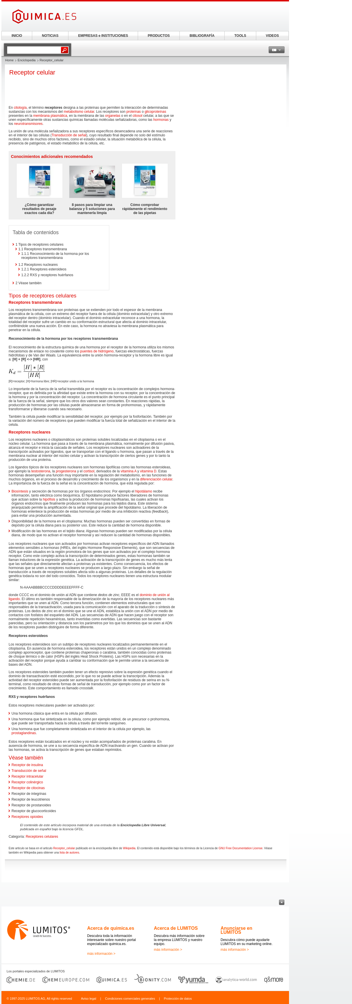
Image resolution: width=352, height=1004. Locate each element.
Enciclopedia (26, 60)
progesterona (66, 471)
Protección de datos (178, 998)
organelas (112, 116)
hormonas (161, 120)
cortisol (88, 471)
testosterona (40, 471)
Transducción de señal (68, 135)
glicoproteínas (155, 112)
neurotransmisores (28, 124)
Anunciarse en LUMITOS (236, 930)
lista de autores (69, 852)
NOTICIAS (50, 36)
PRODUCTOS (159, 36)
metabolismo (73, 112)
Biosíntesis (20, 491)
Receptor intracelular (27, 776)
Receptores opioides (27, 817)
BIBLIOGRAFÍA (202, 36)
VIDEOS (272, 36)
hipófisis (49, 499)
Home (9, 60)
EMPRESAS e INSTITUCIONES (103, 36)
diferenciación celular (156, 479)
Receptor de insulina (27, 765)
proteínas (134, 112)
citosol (137, 116)
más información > (101, 954)
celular (89, 112)
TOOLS (240, 36)
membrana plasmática (50, 116)
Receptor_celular (64, 848)
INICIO (17, 36)
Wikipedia (129, 848)
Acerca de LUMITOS (176, 928)
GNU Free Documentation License (241, 848)
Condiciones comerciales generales (130, 998)
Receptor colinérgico (27, 782)
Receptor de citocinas (28, 788)
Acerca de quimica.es (110, 928)
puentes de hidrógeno (97, 351)
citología (20, 108)
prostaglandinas (24, 733)
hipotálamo (143, 491)
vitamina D (148, 471)
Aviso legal (88, 998)
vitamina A (129, 471)
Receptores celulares (42, 837)
